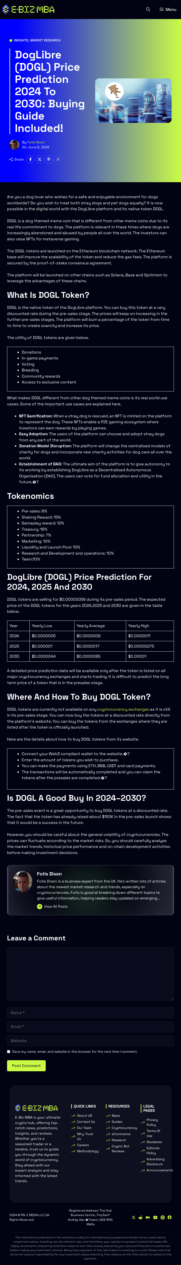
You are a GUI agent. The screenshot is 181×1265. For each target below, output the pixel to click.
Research (119, 1140)
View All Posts (56, 906)
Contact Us (86, 1122)
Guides (117, 1122)
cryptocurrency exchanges (123, 709)
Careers (83, 1145)
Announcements (160, 1170)
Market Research (45, 40)
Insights (21, 40)
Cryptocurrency (124, 1128)
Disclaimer (154, 1142)
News (116, 1115)
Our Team (84, 1128)
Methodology (88, 1151)
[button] (148, 9)
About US (84, 1115)
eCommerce (121, 1134)
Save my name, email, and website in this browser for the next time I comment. (75, 1051)
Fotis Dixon (36, 142)
